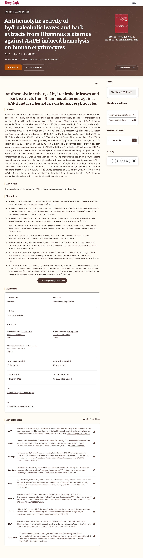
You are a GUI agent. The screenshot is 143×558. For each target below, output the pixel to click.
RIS (85, 419)
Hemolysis (47, 189)
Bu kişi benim (26, 332)
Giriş (134, 3)
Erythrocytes (70, 189)
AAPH (38, 189)
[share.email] (134, 161)
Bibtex (96, 419)
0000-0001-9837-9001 (61, 335)
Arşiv (109, 82)
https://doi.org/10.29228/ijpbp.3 (20, 392)
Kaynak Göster (34, 67)
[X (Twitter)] (122, 161)
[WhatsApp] (117, 161)
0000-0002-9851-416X (16, 335)
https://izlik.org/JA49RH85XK (20, 406)
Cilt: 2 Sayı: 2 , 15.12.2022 (121, 92)
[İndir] (134, 140)
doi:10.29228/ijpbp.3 (77, 446)
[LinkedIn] (128, 161)
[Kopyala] (94, 432)
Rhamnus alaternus (13, 189)
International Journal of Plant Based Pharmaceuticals (121, 38)
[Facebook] (111, 161)
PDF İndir (13, 67)
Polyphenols (28, 189)
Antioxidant (58, 189)
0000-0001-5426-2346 (16, 349)
